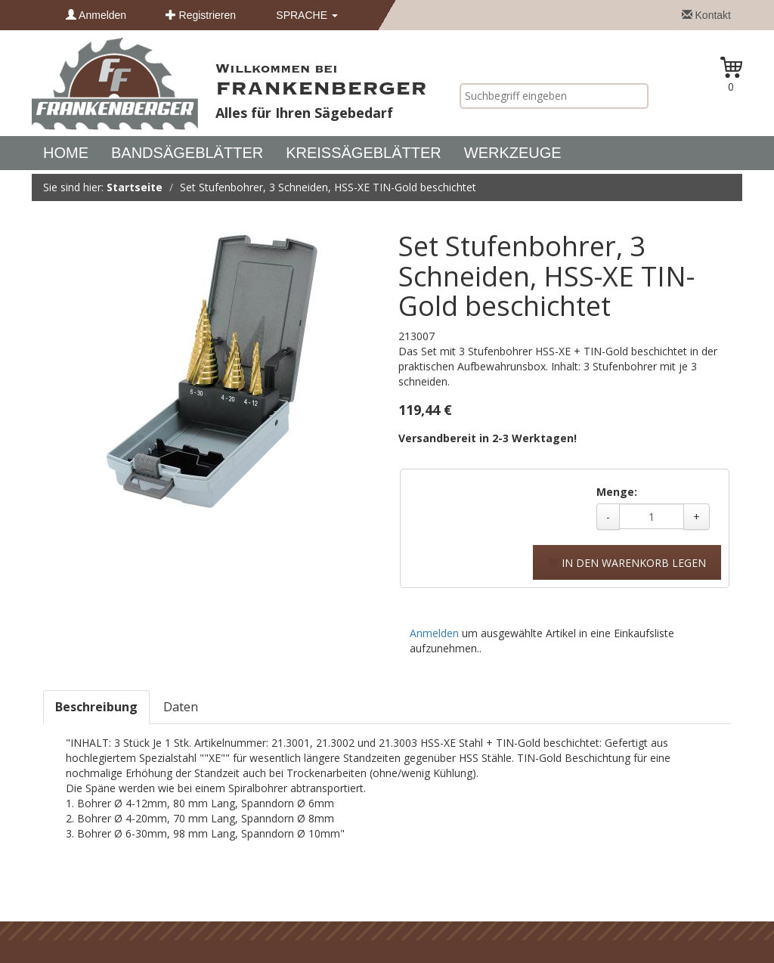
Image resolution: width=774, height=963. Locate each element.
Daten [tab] (180, 706)
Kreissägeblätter (363, 152)
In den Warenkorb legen (627, 563)
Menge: (616, 492)
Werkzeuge (513, 152)
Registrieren (201, 15)
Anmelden (96, 15)
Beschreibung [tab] (96, 706)
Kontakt (706, 15)
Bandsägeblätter (187, 152)
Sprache (307, 15)
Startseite (135, 187)
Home (65, 152)
